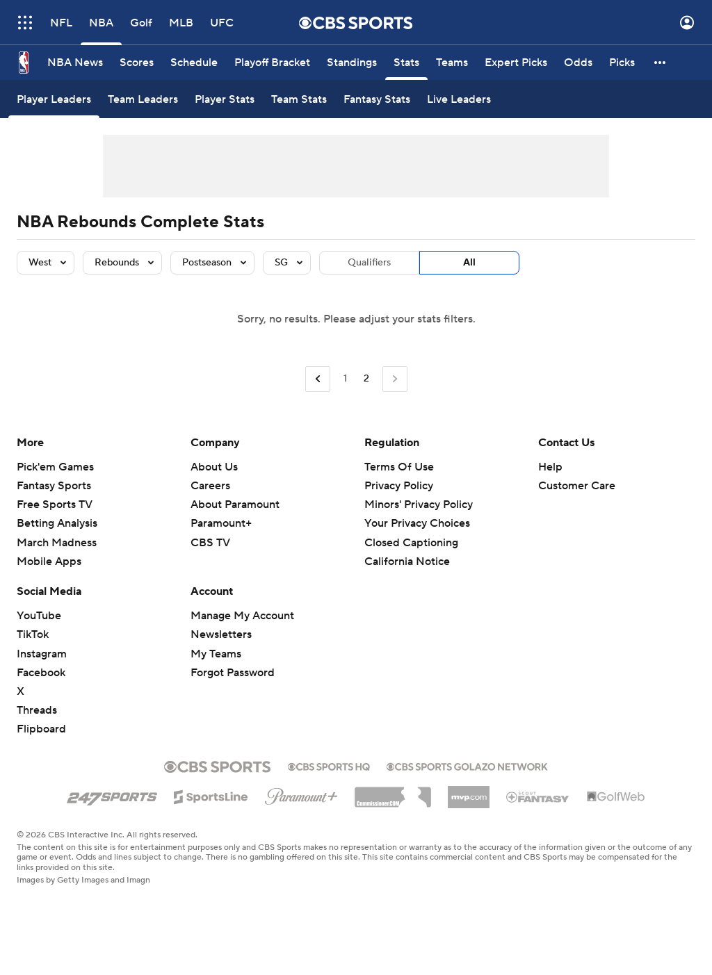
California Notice (407, 561)
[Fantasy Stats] (377, 99)
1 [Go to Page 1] (345, 378)
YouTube (39, 616)
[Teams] (452, 62)
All (469, 262)
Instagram (42, 654)
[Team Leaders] (142, 99)
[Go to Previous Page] (317, 379)
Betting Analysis (57, 523)
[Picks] (622, 62)
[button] (660, 62)
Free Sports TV (54, 504)
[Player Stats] (224, 99)
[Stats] (406, 62)
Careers (210, 486)
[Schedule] (194, 62)
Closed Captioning (411, 543)
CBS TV (210, 543)
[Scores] (136, 62)
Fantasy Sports (54, 486)
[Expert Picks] (516, 62)
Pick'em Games (55, 467)
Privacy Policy (398, 486)
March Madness (57, 543)
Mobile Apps (49, 561)
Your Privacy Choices (417, 523)
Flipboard (41, 729)
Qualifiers (369, 262)
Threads (37, 710)
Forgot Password (233, 673)
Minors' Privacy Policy (418, 504)
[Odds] (578, 62)
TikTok (33, 634)
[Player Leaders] (53, 99)
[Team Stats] (299, 99)
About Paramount (235, 504)
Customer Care (576, 486)
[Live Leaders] (459, 99)
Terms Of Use (399, 467)
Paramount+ (221, 523)
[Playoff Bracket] (272, 62)
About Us (214, 467)
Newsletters (221, 634)
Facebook (41, 673)
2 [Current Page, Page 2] (366, 378)
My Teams (216, 654)
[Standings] (351, 62)
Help (550, 467)
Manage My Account (242, 616)
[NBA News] (75, 62)
